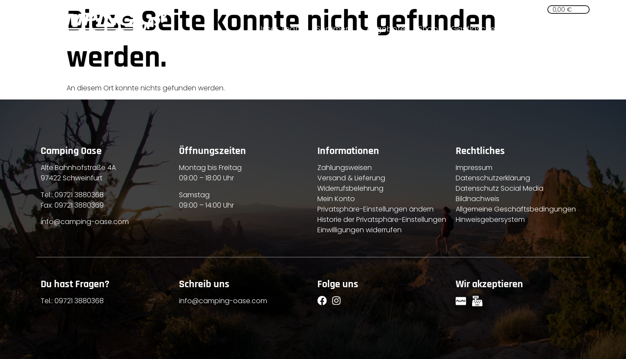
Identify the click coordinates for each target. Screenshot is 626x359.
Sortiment (334, 28)
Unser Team (280, 28)
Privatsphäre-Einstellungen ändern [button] (375, 209)
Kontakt (568, 28)
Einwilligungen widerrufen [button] (359, 230)
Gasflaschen (475, 28)
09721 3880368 (79, 195)
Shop (428, 28)
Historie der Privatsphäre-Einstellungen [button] (381, 219)
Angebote (385, 28)
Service (526, 28)
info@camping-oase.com (85, 222)
